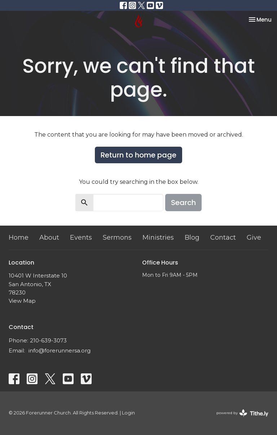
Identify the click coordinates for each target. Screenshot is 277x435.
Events (81, 237)
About (49, 237)
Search (183, 202)
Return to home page (138, 155)
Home (18, 237)
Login (128, 413)
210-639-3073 (48, 340)
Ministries (158, 237)
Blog (192, 237)
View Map (22, 300)
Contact (223, 237)
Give (254, 237)
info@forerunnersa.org (59, 350)
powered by (242, 413)
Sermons (117, 237)
